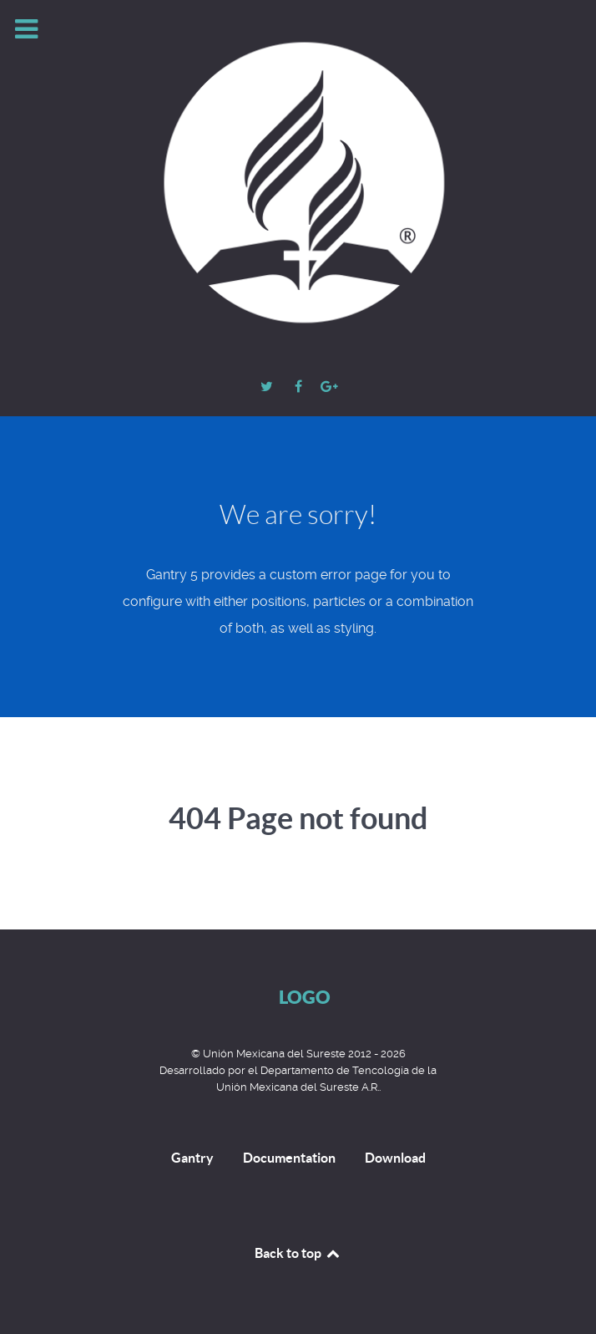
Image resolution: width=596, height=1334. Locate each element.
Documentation (289, 1157)
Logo (305, 996)
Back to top (298, 1252)
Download (395, 1157)
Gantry (192, 1157)
